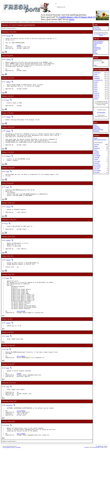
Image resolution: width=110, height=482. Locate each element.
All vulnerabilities (101, 112)
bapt (7, 181)
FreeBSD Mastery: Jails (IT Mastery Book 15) (77, 17)
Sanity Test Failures (98, 129)
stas (7, 456)
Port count (96, 144)
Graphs (95, 138)
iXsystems (104, 33)
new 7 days (97, 168)
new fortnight (97, 170)
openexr (96, 98)
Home (95, 125)
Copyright (86, 479)
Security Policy (97, 48)
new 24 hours (97, 165)
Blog (95, 51)
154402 (19, 400)
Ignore (95, 150)
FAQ (95, 46)
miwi (7, 105)
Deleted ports (97, 128)
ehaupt (8, 123)
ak (7, 236)
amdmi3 (8, 86)
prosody (96, 82)
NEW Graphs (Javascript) (100, 139)
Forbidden (96, 151)
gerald (8, 36)
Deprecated (97, 148)
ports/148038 (21, 466)
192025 (19, 47)
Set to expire (97, 161)
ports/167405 (21, 334)
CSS (102, 478)
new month (97, 172)
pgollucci (9, 434)
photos (71, 19)
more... (95, 65)
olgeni (8, 62)
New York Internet (97, 33)
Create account (97, 29)
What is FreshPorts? (98, 41)
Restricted (96, 153)
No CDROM (97, 155)
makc (7, 294)
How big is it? (97, 47)
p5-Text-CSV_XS (98, 80)
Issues (95, 44)
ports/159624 (21, 382)
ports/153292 (21, 440)
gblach (8, 165)
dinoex (8, 346)
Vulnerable (96, 157)
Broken (96, 146)
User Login (96, 27)
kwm (7, 373)
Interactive (96, 163)
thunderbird (97, 78)
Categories (96, 126)
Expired (96, 159)
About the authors (98, 43)
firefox (95, 74)
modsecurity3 (97, 72)
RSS (106, 478)
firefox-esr (96, 76)
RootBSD (101, 35)
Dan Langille (96, 479)
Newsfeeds (96, 131)
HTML (99, 478)
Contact (96, 53)
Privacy (96, 50)
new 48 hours (97, 166)
